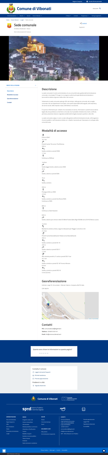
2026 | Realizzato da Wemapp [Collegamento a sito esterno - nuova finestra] (13, 454)
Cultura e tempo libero (28, 422)
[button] (94, 1)
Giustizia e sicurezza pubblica (29, 436)
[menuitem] (66, 15)
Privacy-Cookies (44, 450)
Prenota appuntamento (88, 419)
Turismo (24, 431)
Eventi (42, 424)
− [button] (43, 296)
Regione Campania (77, 1)
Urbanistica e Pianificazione (29, 429)
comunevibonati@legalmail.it (68, 429)
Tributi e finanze (26, 438)
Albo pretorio (44, 432)
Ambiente (25, 441)
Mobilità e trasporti (27, 434)
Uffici (7, 424)
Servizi (24, 417)
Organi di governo (10, 422)
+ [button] (43, 294)
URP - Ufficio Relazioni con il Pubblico (69, 434)
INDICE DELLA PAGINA (13, 85)
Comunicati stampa (45, 422)
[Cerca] (100, 8)
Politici (7, 429)
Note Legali (52, 450)
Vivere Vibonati (15, 20)
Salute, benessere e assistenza (30, 443)
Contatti (63, 417)
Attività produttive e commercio (30, 427)
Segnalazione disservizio (89, 424)
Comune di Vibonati (34, 8)
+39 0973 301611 (65, 427)
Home (7, 20)
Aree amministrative (11, 420)
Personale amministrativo (12, 431)
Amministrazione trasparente (48, 434)
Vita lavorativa (26, 424)
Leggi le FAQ (86, 422)
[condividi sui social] (83, 23)
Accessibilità (86, 426)
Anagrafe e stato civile (28, 420)
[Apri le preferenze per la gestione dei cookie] (4, 451)
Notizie (43, 420)
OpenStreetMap (95, 318)
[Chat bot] (104, 451)
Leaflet (90, 318)
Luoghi (22, 20)
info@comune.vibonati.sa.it (67, 431)
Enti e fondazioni (10, 427)
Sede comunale (29, 20)
